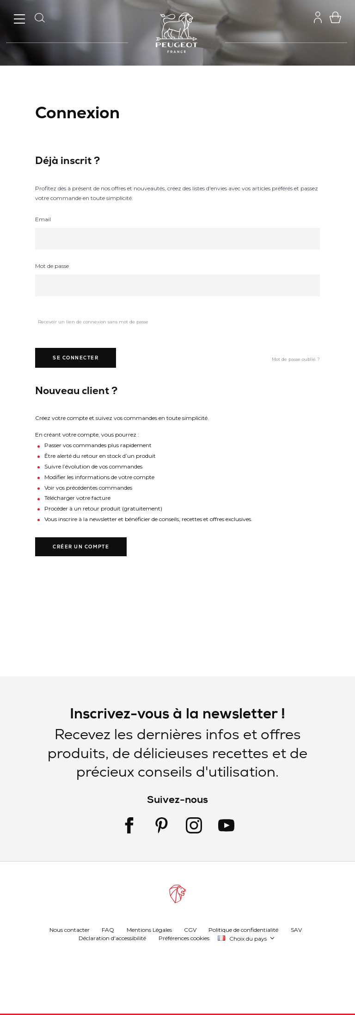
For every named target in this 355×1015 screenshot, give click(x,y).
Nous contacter (69, 929)
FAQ (108, 929)
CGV (190, 929)
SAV (296, 929)
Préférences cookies (184, 938)
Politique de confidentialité (243, 929)
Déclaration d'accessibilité (112, 938)
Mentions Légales (149, 929)
